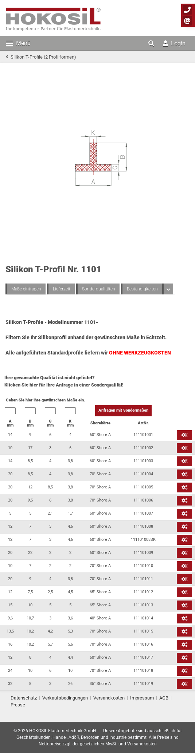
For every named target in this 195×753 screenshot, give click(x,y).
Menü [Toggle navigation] (18, 43)
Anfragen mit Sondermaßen (123, 410)
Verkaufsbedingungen (65, 698)
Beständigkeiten (142, 289)
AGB (163, 698)
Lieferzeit (61, 289)
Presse (18, 705)
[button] (152, 43)
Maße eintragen (26, 289)
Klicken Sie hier (21, 385)
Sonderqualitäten (98, 289)
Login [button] (174, 43)
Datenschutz (24, 698)
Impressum (142, 698)
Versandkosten (109, 698)
